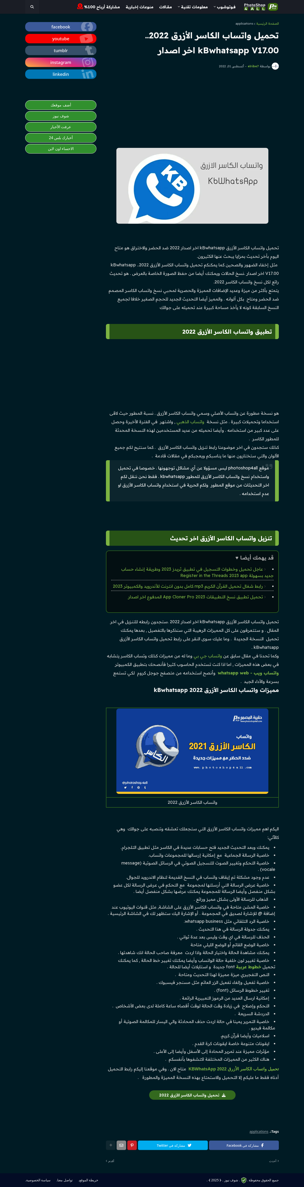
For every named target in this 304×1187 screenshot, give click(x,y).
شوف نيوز (61, 115)
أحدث (272, 1161)
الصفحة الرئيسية (267, 23)
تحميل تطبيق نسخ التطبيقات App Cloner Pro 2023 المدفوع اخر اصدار (195, 597)
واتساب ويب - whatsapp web (248, 673)
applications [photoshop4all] (259, 1131)
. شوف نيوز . (231, 1180)
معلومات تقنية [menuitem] (194, 7)
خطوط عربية (248, 966)
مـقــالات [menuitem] (165, 7)
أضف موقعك (61, 105)
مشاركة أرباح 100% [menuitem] (98, 6)
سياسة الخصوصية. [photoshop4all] (38, 1180)
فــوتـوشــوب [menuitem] (226, 7)
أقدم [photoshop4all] (111, 1161)
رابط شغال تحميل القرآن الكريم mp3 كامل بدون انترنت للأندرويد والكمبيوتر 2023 (188, 586)
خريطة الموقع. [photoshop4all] (88, 1180)
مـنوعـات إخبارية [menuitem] (139, 7)
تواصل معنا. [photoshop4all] (64, 1180)
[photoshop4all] (32, 7)
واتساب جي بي (208, 656)
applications (244, 23)
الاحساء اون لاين (60, 148)
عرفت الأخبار (60, 126)
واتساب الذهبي (190, 421)
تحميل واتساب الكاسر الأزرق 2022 (189, 1095)
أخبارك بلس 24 (61, 137)
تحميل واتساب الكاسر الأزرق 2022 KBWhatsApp (234, 1069)
